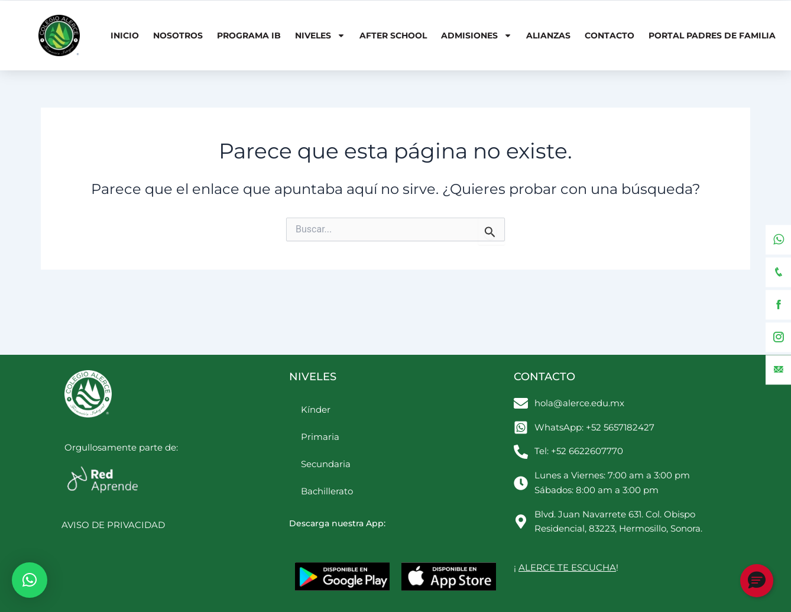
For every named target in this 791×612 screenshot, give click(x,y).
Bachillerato (327, 491)
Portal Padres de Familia (712, 35)
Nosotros (178, 35)
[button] (29, 580)
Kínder (315, 409)
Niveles (320, 35)
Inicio (125, 35)
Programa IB (249, 35)
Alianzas (548, 35)
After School (393, 35)
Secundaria (326, 463)
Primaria (320, 436)
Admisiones (476, 35)
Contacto (609, 35)
